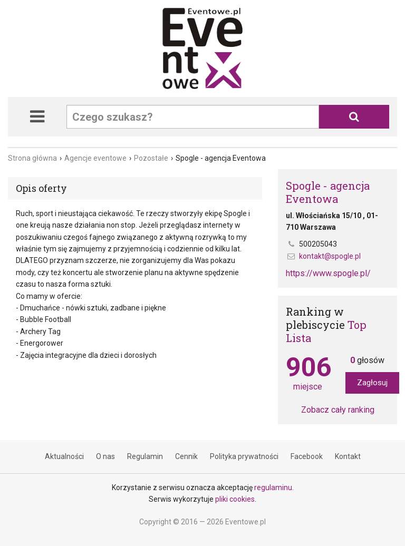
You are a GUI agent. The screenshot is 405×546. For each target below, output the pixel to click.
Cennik (186, 456)
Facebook (307, 456)
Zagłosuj (372, 382)
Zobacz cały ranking (337, 410)
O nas (105, 456)
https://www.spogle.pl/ (328, 273)
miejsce (308, 373)
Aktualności (64, 456)
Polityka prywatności (244, 456)
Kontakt (348, 456)
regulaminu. (274, 487)
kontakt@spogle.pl (330, 256)
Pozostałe (151, 158)
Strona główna (32, 158)
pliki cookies (235, 499)
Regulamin (145, 456)
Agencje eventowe (95, 158)
